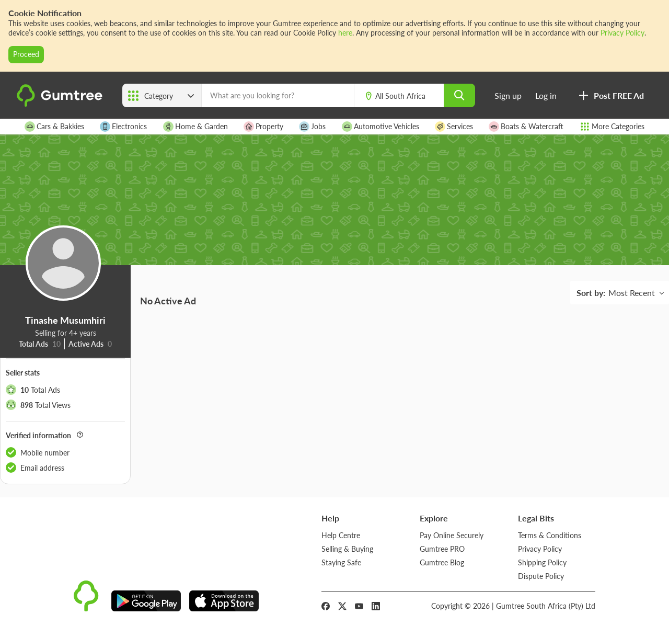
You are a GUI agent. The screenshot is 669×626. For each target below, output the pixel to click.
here (345, 32)
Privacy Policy (622, 32)
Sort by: (590, 293)
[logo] (61, 104)
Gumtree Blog (442, 562)
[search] (459, 95)
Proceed (26, 54)
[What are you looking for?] (278, 95)
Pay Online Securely (451, 535)
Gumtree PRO (442, 548)
